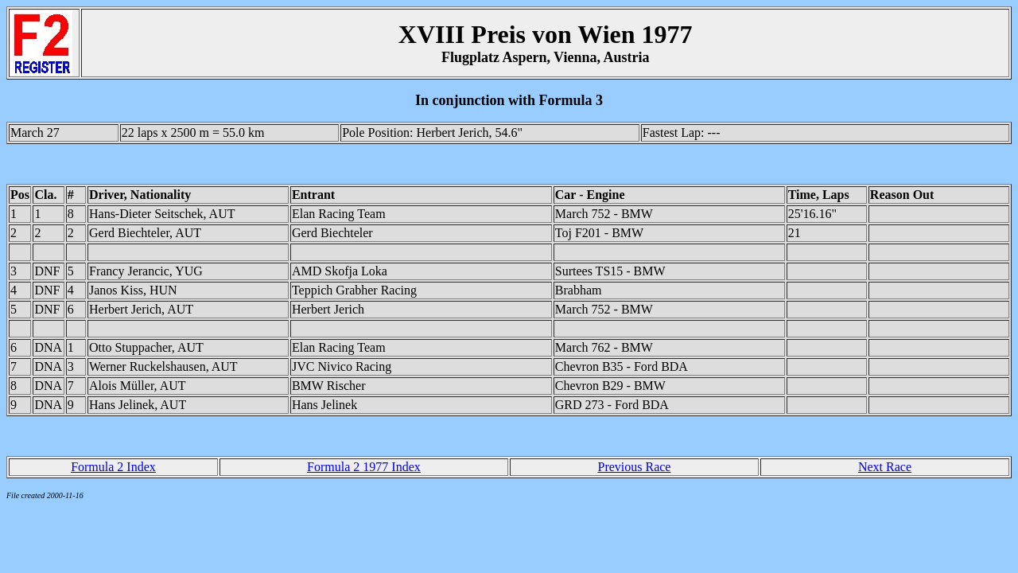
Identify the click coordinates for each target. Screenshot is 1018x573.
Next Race (884, 467)
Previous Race (633, 467)
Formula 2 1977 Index (364, 467)
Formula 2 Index (113, 467)
